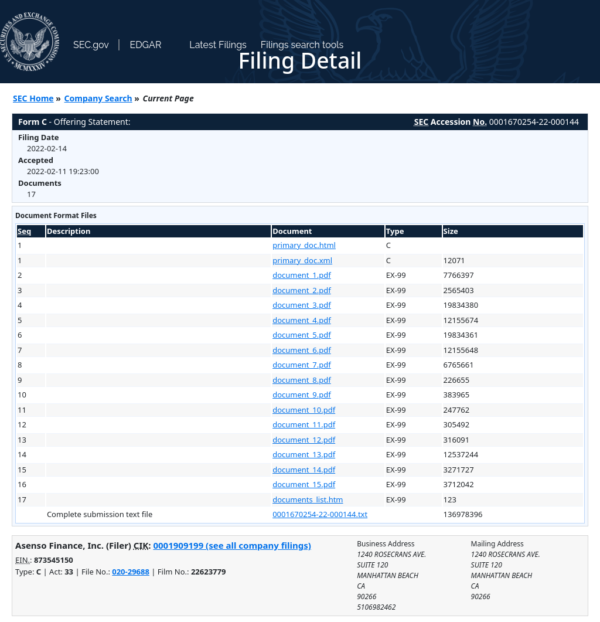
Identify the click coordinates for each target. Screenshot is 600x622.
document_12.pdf (303, 439)
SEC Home (33, 98)
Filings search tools (302, 44)
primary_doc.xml (302, 260)
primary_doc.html (304, 245)
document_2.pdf (301, 290)
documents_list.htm (307, 499)
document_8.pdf (301, 380)
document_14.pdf (303, 469)
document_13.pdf (303, 454)
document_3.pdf (301, 305)
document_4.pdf (301, 320)
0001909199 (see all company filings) (232, 545)
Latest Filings (217, 44)
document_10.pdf (303, 410)
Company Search (98, 98)
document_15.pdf (303, 484)
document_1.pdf (301, 275)
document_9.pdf (301, 394)
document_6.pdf (301, 350)
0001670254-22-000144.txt (319, 514)
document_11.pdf (303, 424)
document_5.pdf (301, 334)
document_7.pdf (301, 364)
